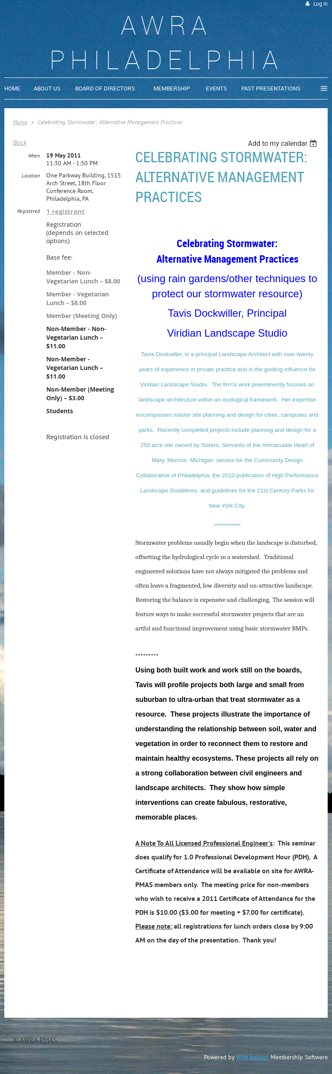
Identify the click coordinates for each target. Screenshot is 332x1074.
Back (19, 142)
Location (31, 175)
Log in (320, 3)
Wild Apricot (252, 1057)
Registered (28, 211)
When (34, 155)
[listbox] (283, 143)
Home (20, 122)
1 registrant (65, 211)
